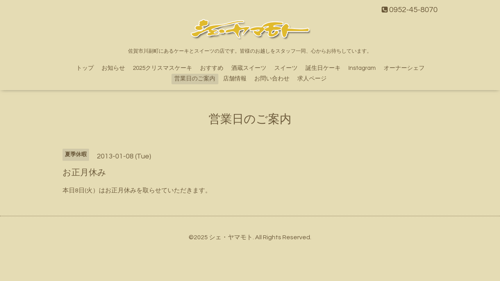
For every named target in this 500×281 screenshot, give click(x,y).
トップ (85, 68)
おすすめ (211, 68)
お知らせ (113, 68)
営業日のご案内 (194, 79)
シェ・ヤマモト (231, 237)
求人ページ (312, 79)
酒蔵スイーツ (248, 68)
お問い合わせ (271, 79)
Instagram (362, 68)
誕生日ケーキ (323, 68)
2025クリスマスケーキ (162, 68)
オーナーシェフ (404, 68)
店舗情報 (234, 79)
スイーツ (286, 68)
